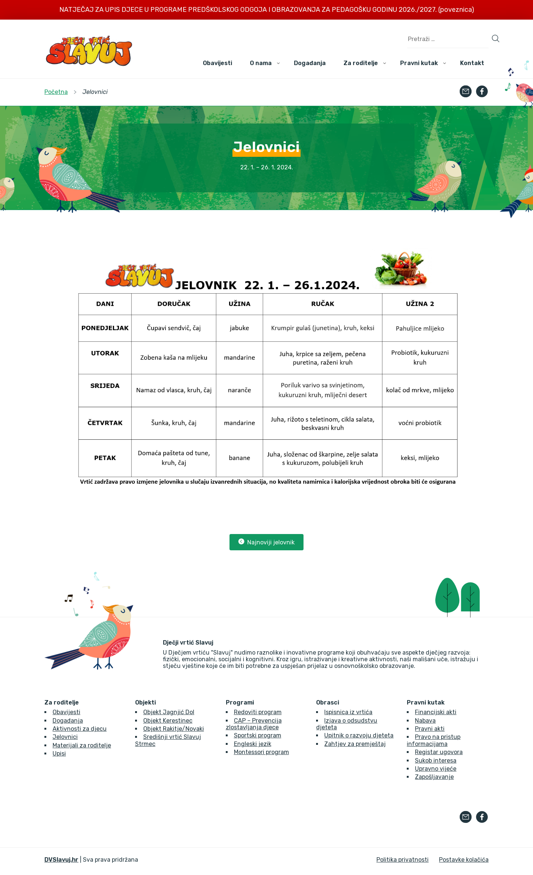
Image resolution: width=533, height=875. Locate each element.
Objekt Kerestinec (167, 720)
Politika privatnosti (402, 859)
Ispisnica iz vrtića (348, 712)
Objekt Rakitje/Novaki (173, 728)
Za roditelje (360, 63)
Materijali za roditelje (82, 745)
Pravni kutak (419, 63)
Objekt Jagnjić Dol (168, 712)
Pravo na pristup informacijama (433, 740)
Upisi (59, 753)
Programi (240, 702)
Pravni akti (430, 728)
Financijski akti (435, 712)
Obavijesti (217, 63)
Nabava (425, 720)
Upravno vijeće (435, 768)
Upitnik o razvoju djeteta (358, 735)
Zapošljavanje (434, 776)
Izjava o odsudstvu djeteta (346, 724)
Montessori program (261, 752)
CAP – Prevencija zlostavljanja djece (254, 724)
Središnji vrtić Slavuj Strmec (168, 740)
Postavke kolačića (464, 859)
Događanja (310, 63)
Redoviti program (258, 712)
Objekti (145, 702)
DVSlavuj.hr (61, 859)
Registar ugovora (439, 752)
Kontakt (472, 63)
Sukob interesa (435, 760)
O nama (261, 63)
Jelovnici (65, 736)
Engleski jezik (252, 743)
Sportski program (257, 735)
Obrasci (327, 702)
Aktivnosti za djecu (80, 728)
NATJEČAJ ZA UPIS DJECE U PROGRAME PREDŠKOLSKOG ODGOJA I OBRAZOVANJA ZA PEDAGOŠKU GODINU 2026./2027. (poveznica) (266, 10)
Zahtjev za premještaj (355, 743)
